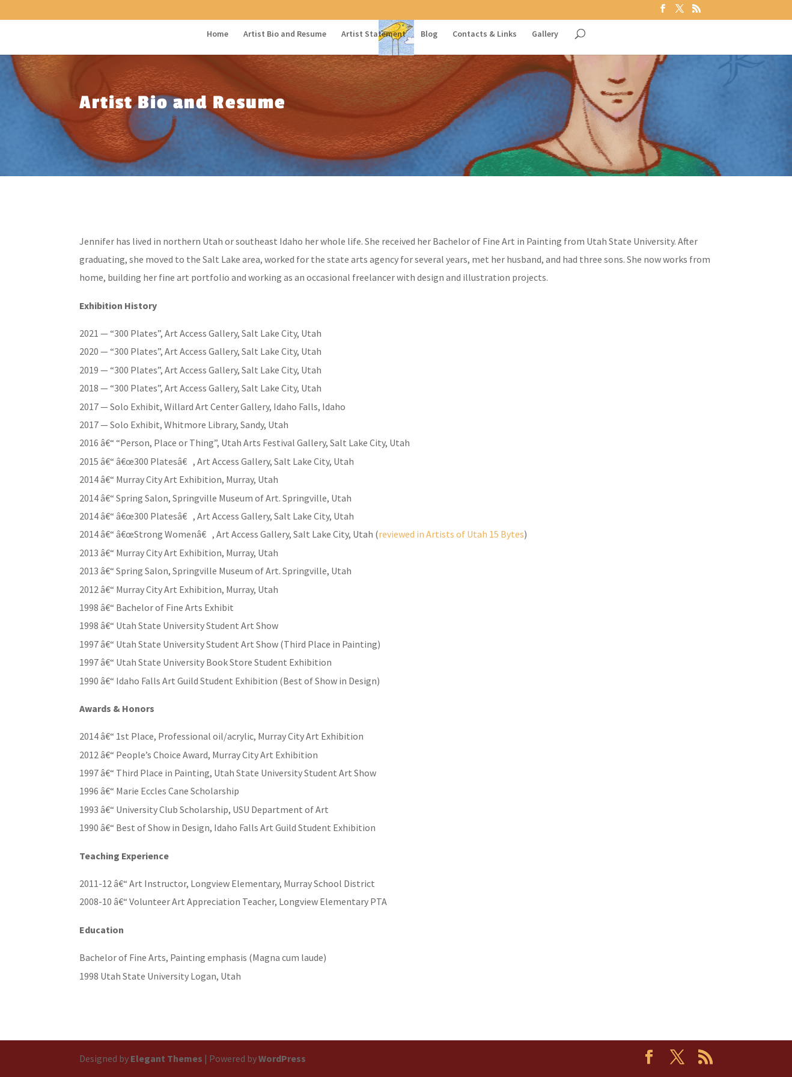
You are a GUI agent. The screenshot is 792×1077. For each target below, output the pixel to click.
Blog (429, 34)
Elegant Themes (166, 1058)
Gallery (545, 34)
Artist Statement (373, 34)
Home (217, 34)
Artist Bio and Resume (284, 34)
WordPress (282, 1058)
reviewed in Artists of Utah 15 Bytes (451, 534)
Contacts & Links (484, 34)
